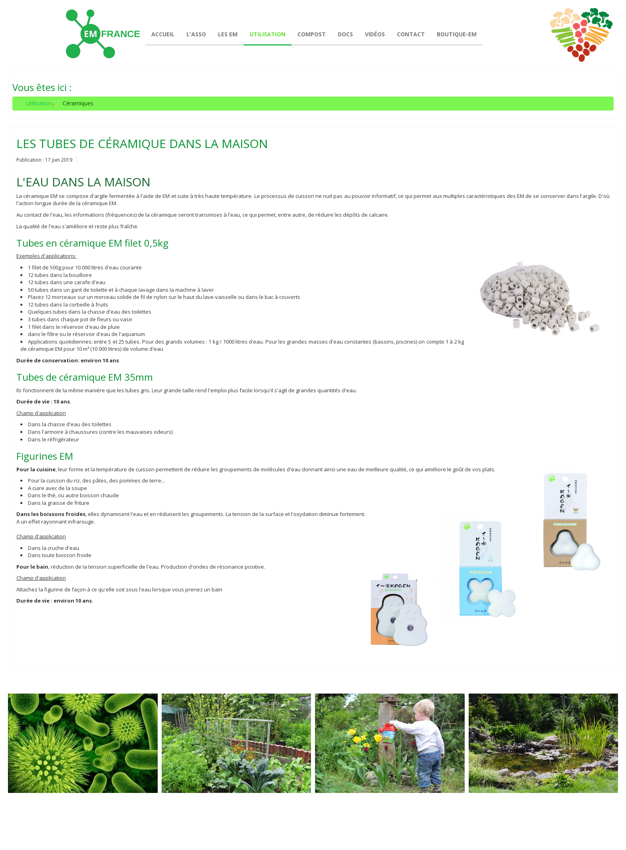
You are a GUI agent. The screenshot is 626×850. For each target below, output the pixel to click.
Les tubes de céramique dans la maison (142, 143)
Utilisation (39, 103)
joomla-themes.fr (329, 838)
